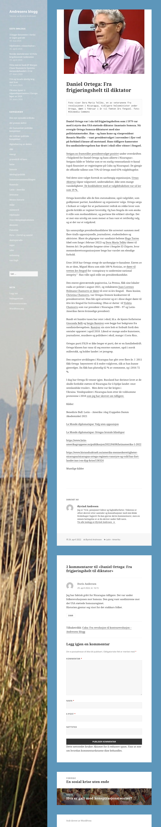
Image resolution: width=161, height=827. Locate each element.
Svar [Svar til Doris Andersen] (70, 615)
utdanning (14, 255)
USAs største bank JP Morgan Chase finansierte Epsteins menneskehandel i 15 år (23, 68)
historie (13, 169)
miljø (11, 204)
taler (11, 250)
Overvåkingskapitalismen (21, 220)
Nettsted (71, 727)
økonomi (13, 225)
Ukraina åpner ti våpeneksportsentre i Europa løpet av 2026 (23, 93)
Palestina (13, 230)
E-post (70, 713)
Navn (70, 700)
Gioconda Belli (74, 323)
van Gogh (13, 260)
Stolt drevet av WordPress (78, 820)
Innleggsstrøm (16, 298)
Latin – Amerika (17, 189)
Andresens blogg (23, 11)
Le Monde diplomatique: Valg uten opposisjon (92, 424)
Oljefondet (14, 215)
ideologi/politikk (17, 174)
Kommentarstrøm (18, 303)
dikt (11, 149)
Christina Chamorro (77, 295)
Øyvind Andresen (93, 539)
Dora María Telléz (116, 242)
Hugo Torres (132, 238)
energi (12, 154)
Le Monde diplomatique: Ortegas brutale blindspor (95, 432)
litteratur (13, 194)
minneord (14, 209)
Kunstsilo (13, 184)
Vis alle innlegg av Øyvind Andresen (94, 522)
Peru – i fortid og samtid (21, 235)
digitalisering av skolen (20, 144)
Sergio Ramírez (95, 323)
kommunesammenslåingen (22, 179)
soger (12, 245)
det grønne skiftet (18, 123)
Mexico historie (16, 199)
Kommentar (74, 658)
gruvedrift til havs (18, 159)
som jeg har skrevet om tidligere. (105, 396)
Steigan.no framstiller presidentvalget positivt (92, 153)
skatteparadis (16, 240)
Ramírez (95, 327)
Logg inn (13, 293)
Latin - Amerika (113, 539)
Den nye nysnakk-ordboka (21, 118)
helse (11, 164)
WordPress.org (16, 308)
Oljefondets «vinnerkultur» (22, 45)
